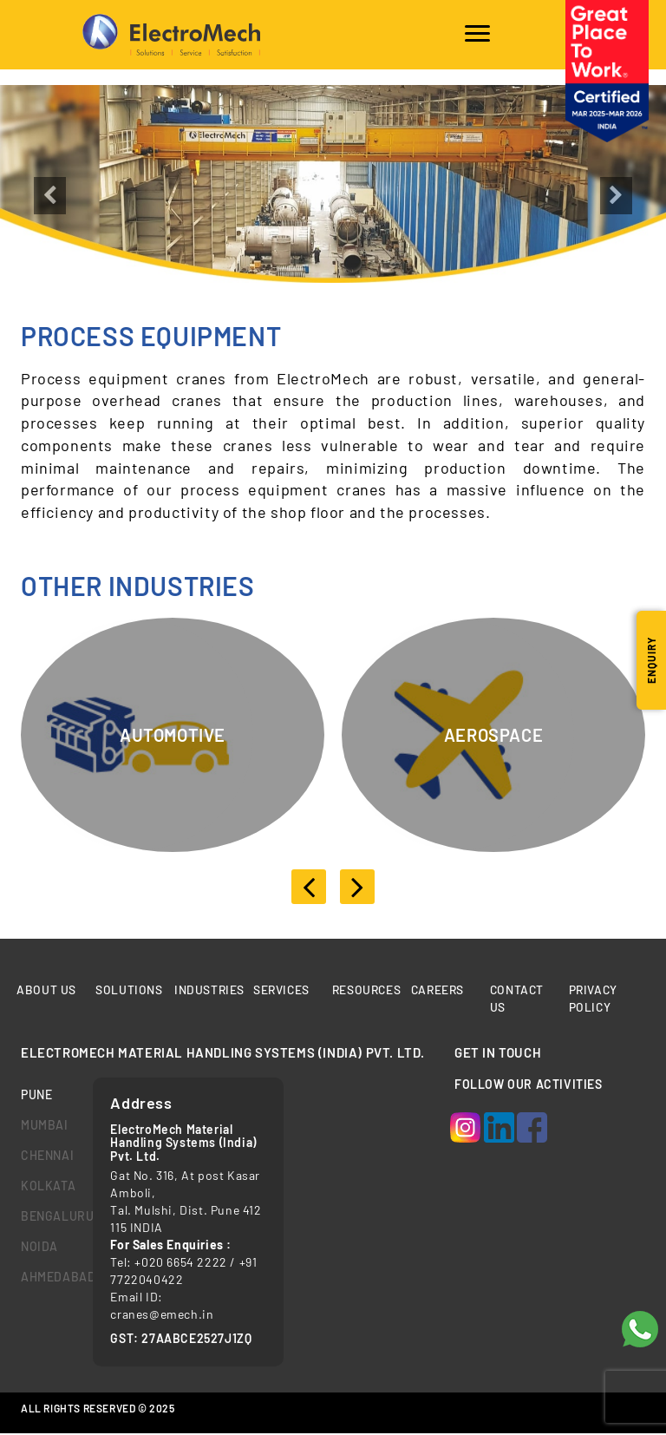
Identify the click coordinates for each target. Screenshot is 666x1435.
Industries (209, 990)
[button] (50, 233)
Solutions (128, 990)
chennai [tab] (44, 1156)
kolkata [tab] (44, 1186)
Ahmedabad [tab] (44, 1277)
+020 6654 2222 (180, 1262)
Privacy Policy (593, 999)
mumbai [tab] (44, 1125)
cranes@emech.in (161, 1314)
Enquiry (651, 660)
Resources (367, 990)
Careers (439, 990)
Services (282, 990)
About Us (46, 990)
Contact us (517, 999)
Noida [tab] (39, 1247)
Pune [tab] (36, 1095)
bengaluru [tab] (44, 1216)
